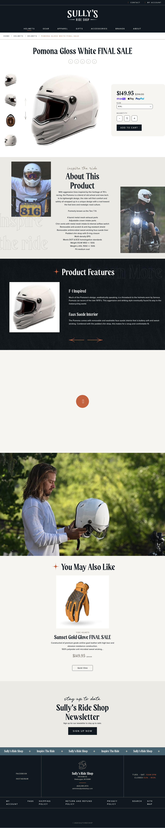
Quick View (82, 668)
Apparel (62, 28)
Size (119, 103)
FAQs (31, 801)
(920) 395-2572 (82, 786)
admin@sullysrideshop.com (82, 788)
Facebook (21, 773)
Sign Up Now (82, 731)
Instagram (21, 778)
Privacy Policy (112, 803)
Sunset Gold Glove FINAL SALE (82, 637)
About (137, 28)
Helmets (29, 28)
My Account (12, 803)
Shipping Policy (45, 803)
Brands (120, 28)
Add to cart (129, 127)
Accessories (99, 28)
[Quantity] (127, 118)
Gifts (79, 28)
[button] (26, 115)
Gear (46, 28)
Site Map (150, 803)
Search (137, 801)
